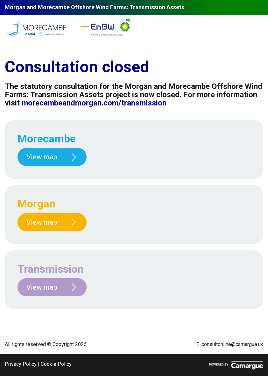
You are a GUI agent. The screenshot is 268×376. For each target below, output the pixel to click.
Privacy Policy (21, 364)
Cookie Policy (56, 364)
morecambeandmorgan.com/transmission (94, 102)
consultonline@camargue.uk (232, 344)
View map (52, 157)
